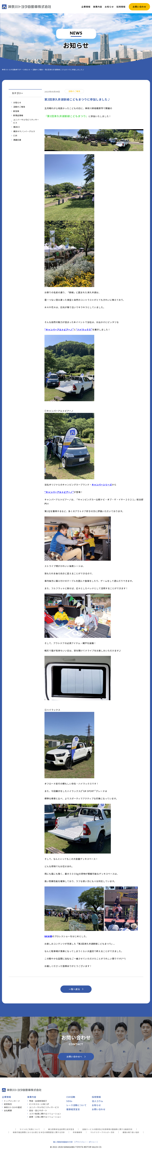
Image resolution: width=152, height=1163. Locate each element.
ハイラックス (84, 329)
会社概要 (8, 1110)
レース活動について (76, 1105)
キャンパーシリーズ (102, 484)
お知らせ (17, 102)
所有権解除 (77, 1132)
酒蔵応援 (17, 139)
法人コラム (97, 1101)
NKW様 (48, 936)
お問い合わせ (98, 1109)
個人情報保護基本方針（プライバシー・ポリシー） (76, 1142)
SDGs (69, 1101)
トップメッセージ (12, 1101)
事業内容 (31, 1096)
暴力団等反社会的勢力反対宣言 (61, 1129)
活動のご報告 (19, 106)
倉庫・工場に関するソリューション (45, 1116)
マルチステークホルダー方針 (102, 1132)
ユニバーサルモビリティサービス (26, 121)
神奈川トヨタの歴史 (13, 1107)
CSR (15, 135)
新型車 (16, 111)
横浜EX (16, 127)
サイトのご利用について (30, 1129)
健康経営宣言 (73, 1109)
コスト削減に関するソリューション (45, 1113)
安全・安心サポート (38, 1110)
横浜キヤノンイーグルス (24, 131)
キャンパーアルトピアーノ (59, 329)
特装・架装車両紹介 (38, 1101)
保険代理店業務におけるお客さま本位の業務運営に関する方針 (39, 1132)
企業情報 (6, 1096)
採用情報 (96, 1096)
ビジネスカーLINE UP (39, 1104)
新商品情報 (18, 115)
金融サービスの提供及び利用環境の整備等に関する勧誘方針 (107, 1129)
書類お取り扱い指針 (131, 1132)
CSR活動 (70, 1096)
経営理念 (8, 1104)
